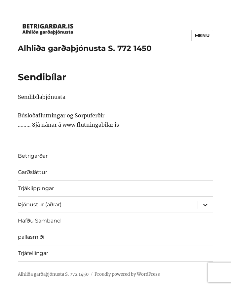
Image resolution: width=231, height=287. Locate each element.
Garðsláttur (32, 172)
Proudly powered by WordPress (127, 274)
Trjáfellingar (33, 253)
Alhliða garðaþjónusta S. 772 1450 (85, 48)
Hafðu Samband (39, 221)
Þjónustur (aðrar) (39, 204)
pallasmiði (31, 237)
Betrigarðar (33, 156)
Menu (202, 35)
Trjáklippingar (36, 188)
